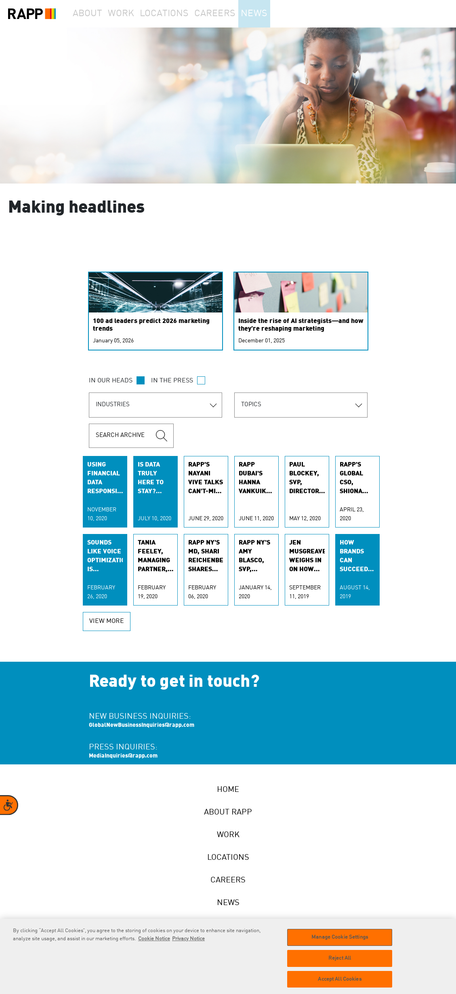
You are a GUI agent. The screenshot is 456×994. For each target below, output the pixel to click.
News (276, 14)
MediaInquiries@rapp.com (123, 756)
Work (133, 14)
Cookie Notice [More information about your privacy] (154, 944)
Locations (180, 14)
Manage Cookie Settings (339, 942)
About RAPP (228, 812)
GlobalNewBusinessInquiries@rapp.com (141, 725)
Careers (231, 14)
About (91, 14)
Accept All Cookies (339, 984)
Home (228, 790)
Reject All (339, 963)
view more (106, 621)
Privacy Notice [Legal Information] (188, 944)
